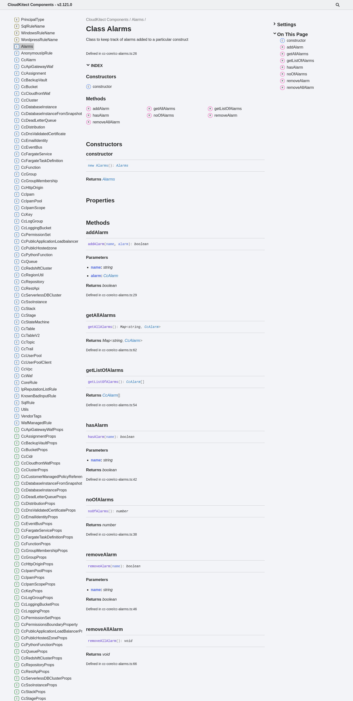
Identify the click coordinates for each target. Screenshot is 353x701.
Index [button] (94, 65)
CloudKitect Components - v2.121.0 (40, 5)
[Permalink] (117, 153)
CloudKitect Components (107, 20)
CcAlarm (110, 276)
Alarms (138, 20)
